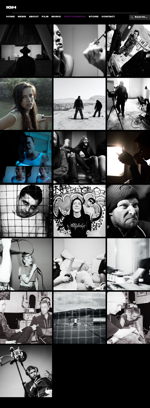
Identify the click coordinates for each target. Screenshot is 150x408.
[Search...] (141, 17)
